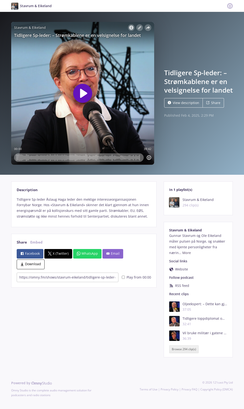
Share (213, 102)
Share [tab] (22, 242)
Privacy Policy (169, 389)
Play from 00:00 (136, 277)
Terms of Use (149, 389)
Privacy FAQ (189, 389)
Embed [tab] (36, 242)
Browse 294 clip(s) (184, 349)
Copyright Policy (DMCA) (216, 389)
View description (183, 102)
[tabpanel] (84, 208)
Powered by (31, 383)
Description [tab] (27, 189)
